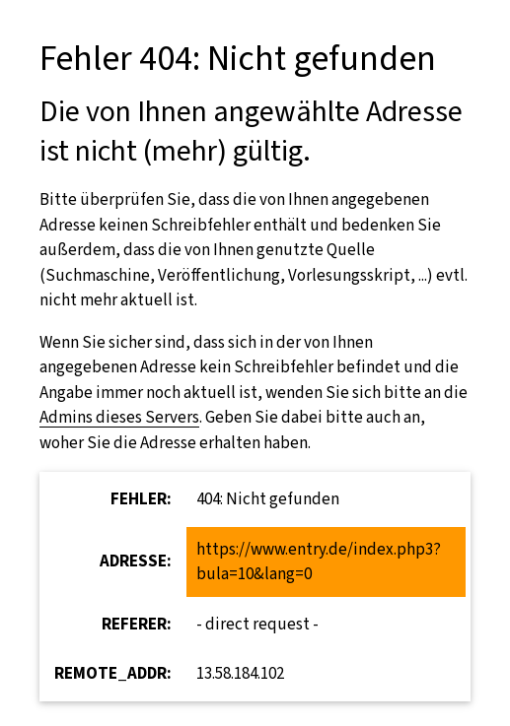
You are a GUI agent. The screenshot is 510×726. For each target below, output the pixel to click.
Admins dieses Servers (119, 417)
